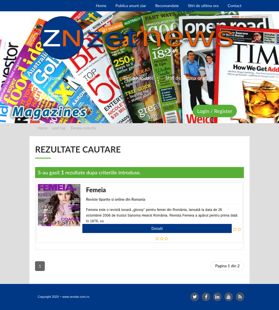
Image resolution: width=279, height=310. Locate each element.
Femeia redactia (83, 128)
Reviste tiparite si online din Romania (115, 199)
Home (43, 128)
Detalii (157, 228)
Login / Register (214, 111)
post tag (58, 128)
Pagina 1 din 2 (227, 265)
